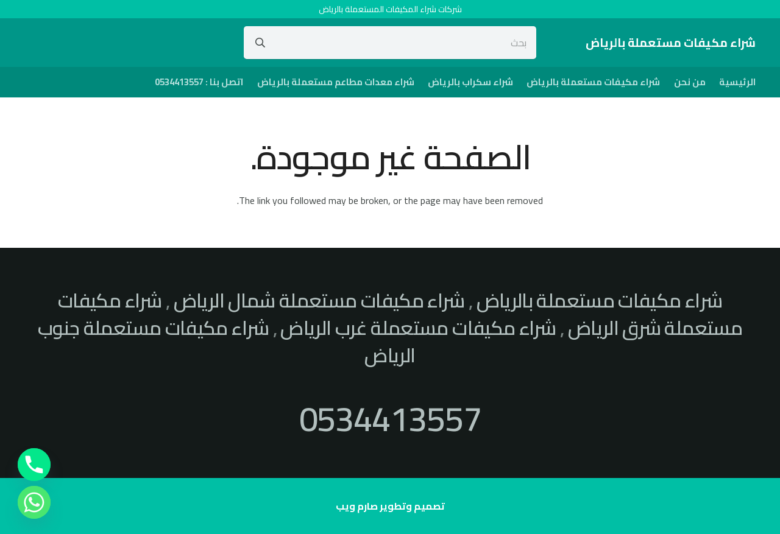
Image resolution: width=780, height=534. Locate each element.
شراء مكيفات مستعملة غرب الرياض (418, 327)
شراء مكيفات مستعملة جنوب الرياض (227, 341)
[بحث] (390, 42)
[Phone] (34, 464)
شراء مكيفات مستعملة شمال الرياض (319, 300)
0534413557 (390, 419)
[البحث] (260, 42)
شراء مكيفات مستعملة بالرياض (599, 300)
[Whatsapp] (34, 502)
